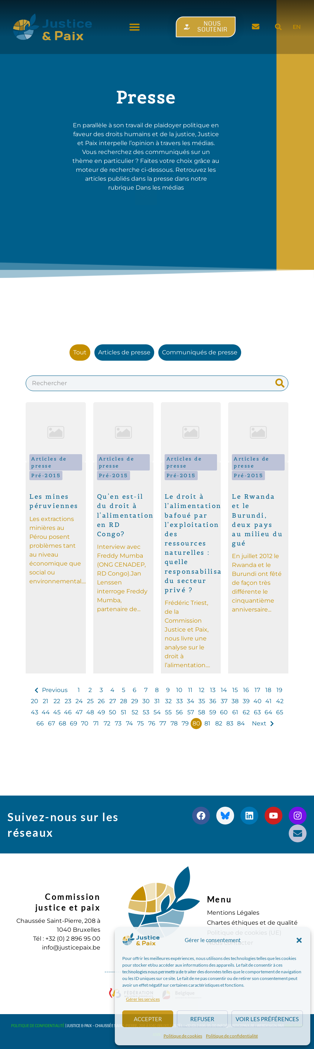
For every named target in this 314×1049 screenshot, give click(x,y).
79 (185, 723)
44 (46, 712)
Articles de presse (49, 462)
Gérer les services (143, 999)
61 (235, 712)
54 (157, 712)
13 (213, 690)
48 (90, 712)
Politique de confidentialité (232, 1036)
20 (34, 701)
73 (118, 723)
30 (146, 701)
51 (123, 712)
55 (168, 712)
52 (135, 712)
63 (257, 712)
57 (190, 712)
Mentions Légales (233, 912)
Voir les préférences (267, 1019)
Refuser (202, 1019)
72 (107, 723)
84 (241, 723)
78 (174, 723)
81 (207, 723)
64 (268, 712)
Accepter (148, 1019)
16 (246, 690)
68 (62, 723)
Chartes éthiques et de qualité (252, 922)
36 (212, 701)
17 (257, 690)
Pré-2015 (46, 475)
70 (84, 723)
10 (179, 690)
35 (201, 701)
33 (179, 701)
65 (279, 712)
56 (179, 712)
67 (51, 723)
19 (279, 690)
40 (257, 701)
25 (90, 701)
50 (112, 712)
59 (212, 712)
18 (268, 690)
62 (246, 712)
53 (146, 712)
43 (34, 712)
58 (201, 712)
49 (101, 712)
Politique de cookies (183, 1036)
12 (201, 690)
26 (101, 701)
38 (235, 701)
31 (157, 701)
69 (73, 723)
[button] (299, 940)
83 (229, 723)
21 (45, 701)
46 (68, 712)
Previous (55, 690)
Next (259, 723)
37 (224, 701)
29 (134, 701)
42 (280, 701)
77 (162, 723)
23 (68, 701)
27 (112, 701)
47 (78, 712)
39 (246, 701)
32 (168, 701)
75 (140, 723)
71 (96, 723)
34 (190, 701)
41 (268, 701)
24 (79, 701)
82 (218, 723)
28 (123, 701)
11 (190, 690)
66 (40, 723)
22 (57, 701)
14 (224, 690)
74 (129, 723)
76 (151, 723)
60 (224, 712)
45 (57, 712)
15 (235, 690)
